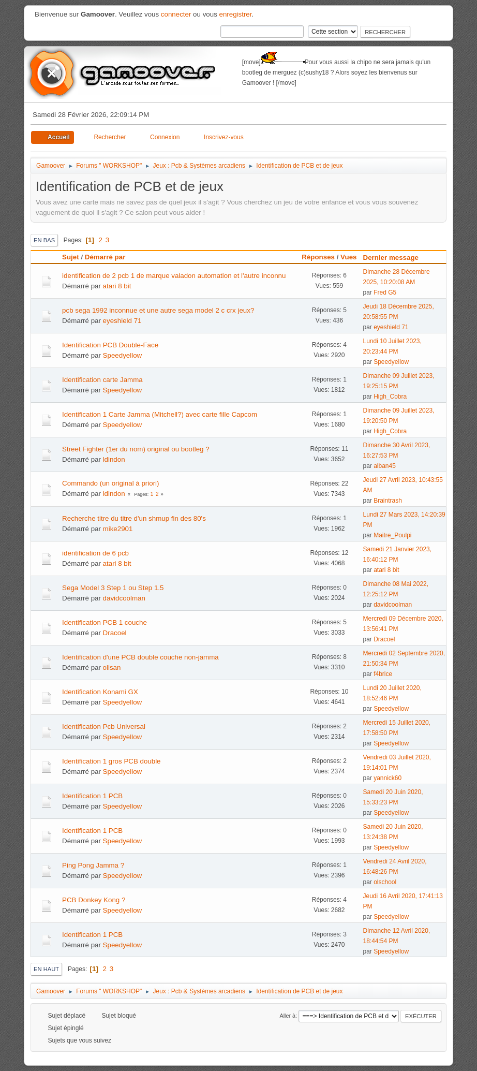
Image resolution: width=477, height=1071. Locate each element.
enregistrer (235, 14)
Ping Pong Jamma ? (93, 865)
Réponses (318, 257)
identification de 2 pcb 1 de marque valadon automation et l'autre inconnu (174, 276)
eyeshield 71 (122, 321)
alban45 (385, 466)
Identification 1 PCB (92, 796)
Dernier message (395, 257)
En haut (46, 969)
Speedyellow (122, 355)
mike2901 (118, 529)
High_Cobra (390, 396)
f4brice (383, 674)
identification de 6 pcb (95, 553)
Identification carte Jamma (102, 380)
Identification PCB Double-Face (110, 345)
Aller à (288, 1016)
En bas (44, 240)
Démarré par (105, 257)
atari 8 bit (117, 286)
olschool (385, 882)
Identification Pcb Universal (103, 726)
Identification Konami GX (100, 692)
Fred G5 (385, 292)
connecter (176, 14)
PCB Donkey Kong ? (93, 900)
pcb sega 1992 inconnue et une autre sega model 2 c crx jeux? (158, 310)
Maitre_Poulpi (392, 535)
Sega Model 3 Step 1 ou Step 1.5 (112, 588)
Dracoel (115, 633)
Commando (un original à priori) (110, 483)
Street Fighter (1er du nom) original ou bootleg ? (136, 449)
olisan (112, 667)
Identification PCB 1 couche (104, 622)
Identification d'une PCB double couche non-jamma (140, 657)
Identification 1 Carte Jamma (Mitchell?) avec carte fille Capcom (159, 414)
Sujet (70, 257)
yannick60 (387, 778)
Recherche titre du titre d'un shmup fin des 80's (134, 518)
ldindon (114, 459)
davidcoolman (124, 598)
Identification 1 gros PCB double (111, 761)
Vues (348, 257)
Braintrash (388, 500)
